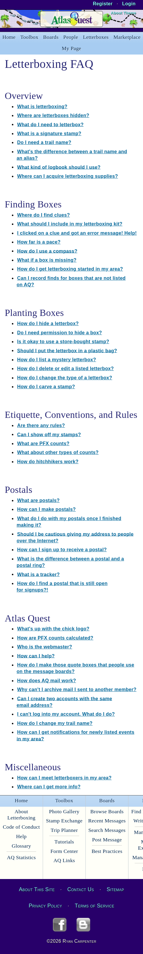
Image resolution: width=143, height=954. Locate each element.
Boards (51, 37)
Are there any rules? (41, 425)
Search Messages (106, 830)
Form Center (64, 851)
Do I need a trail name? (44, 142)
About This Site (37, 889)
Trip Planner (64, 830)
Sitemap (115, 889)
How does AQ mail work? (46, 680)
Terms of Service (94, 906)
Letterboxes (96, 37)
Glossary (21, 846)
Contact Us (80, 889)
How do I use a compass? (47, 250)
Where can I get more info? (49, 786)
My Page (71, 48)
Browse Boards (106, 811)
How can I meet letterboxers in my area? (64, 777)
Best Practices (107, 851)
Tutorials (64, 842)
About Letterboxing (21, 814)
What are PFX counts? (43, 443)
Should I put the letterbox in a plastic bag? (67, 350)
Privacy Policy (45, 906)
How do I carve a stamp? (46, 386)
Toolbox (29, 37)
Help (21, 836)
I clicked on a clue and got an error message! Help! (77, 233)
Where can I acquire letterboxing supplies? (67, 176)
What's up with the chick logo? (53, 628)
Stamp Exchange (64, 821)
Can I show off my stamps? (49, 434)
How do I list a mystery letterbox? (56, 359)
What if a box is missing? (47, 260)
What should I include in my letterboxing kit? (70, 223)
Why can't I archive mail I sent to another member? (76, 689)
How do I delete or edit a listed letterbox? (65, 368)
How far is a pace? (39, 242)
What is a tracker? (38, 574)
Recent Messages (106, 821)
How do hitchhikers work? (48, 461)
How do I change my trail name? (55, 723)
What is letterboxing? (42, 106)
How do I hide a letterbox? (48, 323)
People (70, 37)
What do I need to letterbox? (50, 124)
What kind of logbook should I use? (59, 167)
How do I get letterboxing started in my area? (70, 268)
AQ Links (64, 860)
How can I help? (36, 655)
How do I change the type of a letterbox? (64, 377)
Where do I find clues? (43, 215)
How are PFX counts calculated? (55, 637)
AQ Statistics (21, 857)
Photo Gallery (64, 811)
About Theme (123, 13)
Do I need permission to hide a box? (59, 332)
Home (8, 37)
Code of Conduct (21, 827)
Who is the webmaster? (44, 646)
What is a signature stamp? (49, 133)
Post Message (107, 840)
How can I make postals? (46, 509)
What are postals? (38, 500)
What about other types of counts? (58, 452)
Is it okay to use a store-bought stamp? (63, 341)
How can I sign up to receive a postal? (62, 549)
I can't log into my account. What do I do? (66, 714)
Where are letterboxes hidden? (53, 115)
